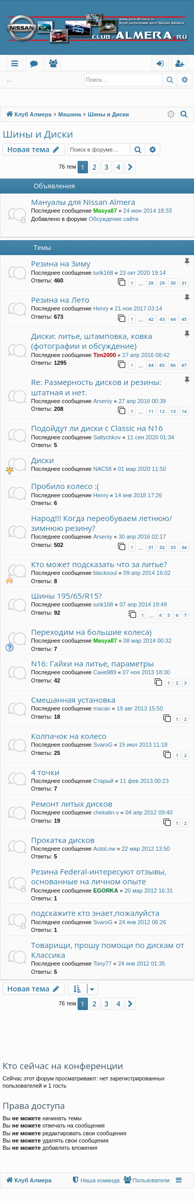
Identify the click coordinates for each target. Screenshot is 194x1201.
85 (162, 365)
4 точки (45, 772)
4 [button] (118, 167)
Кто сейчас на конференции (63, 1066)
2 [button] (95, 167)
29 (162, 282)
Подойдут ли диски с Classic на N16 (97, 428)
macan (101, 708)
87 (184, 365)
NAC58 (102, 469)
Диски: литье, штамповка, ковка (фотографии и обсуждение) (91, 341)
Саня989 (104, 672)
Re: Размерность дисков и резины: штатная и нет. (96, 387)
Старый (103, 781)
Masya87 (105, 210)
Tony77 (102, 963)
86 (172, 365)
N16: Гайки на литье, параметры (92, 663)
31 (184, 282)
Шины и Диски (38, 134)
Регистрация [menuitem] (182, 64)
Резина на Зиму (60, 263)
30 (172, 282)
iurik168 (103, 273)
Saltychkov (107, 437)
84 (151, 365)
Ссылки (17, 64)
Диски (42, 460)
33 (172, 547)
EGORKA (105, 890)
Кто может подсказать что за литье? (99, 564)
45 (184, 319)
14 (184, 411)
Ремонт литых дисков (71, 803)
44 (172, 319)
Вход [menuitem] (162, 64)
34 (184, 547)
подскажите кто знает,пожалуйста (95, 913)
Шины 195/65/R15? (66, 595)
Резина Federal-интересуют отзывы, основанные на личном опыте (99, 876)
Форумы (36, 64)
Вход (19, 79)
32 (162, 547)
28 (151, 282)
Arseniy (102, 401)
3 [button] (107, 167)
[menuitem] (184, 114)
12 (162, 411)
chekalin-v (106, 812)
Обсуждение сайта (113, 219)
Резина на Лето (60, 299)
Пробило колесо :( (65, 486)
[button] (130, 167)
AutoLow (104, 849)
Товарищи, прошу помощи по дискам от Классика (107, 950)
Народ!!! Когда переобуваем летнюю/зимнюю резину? (101, 523)
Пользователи (55, 64)
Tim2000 (104, 355)
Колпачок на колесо (69, 736)
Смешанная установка (73, 699)
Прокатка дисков (63, 840)
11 (151, 411)
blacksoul (105, 573)
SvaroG (102, 745)
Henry (100, 308)
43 (162, 319)
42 (151, 319)
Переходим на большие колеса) (91, 632)
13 (172, 411)
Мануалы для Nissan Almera (83, 202)
